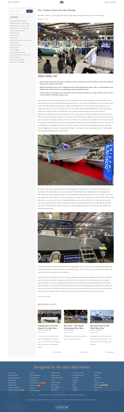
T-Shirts (75, 387)
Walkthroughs (33, 380)
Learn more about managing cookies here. (62, 402)
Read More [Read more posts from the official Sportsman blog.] (57, 352)
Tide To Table (14, 57)
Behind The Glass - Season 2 (18, 25)
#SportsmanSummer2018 (17, 21)
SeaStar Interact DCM (14, 387)
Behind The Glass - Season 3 (18, 28)
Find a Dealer (54, 385)
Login (95, 390)
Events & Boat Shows (57, 377)
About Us (96, 375)
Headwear (75, 380)
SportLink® (13, 42)
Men (74, 385)
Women (75, 382)
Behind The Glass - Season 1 (18, 23)
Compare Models (55, 382)
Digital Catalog (55, 375)
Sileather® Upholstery (16, 390)
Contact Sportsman (99, 382)
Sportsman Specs (15, 45)
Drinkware (75, 390)
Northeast (41, 76)
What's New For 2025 (16, 59)
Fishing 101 (13, 33)
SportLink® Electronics (14, 377)
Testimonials (54, 390)
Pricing (53, 380)
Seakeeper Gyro (12, 382)
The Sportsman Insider (16, 52)
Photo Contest (97, 387)
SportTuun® (13, 47)
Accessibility (97, 377)
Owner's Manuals (55, 387)
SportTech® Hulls (13, 375)
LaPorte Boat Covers (78, 375)
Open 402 (13, 38)
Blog (39, 10)
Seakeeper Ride (12, 385)
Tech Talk (13, 50)
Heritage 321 (13, 35)
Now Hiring (97, 385)
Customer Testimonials (16, 30)
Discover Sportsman (35, 375)
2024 (55, 76)
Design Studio (12, 380)
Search (29, 11)
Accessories (76, 377)
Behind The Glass (34, 377)
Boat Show (49, 76)
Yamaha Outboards (35, 390)
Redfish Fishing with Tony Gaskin (19, 40)
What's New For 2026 (16, 62)
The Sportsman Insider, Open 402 (19, 54)
